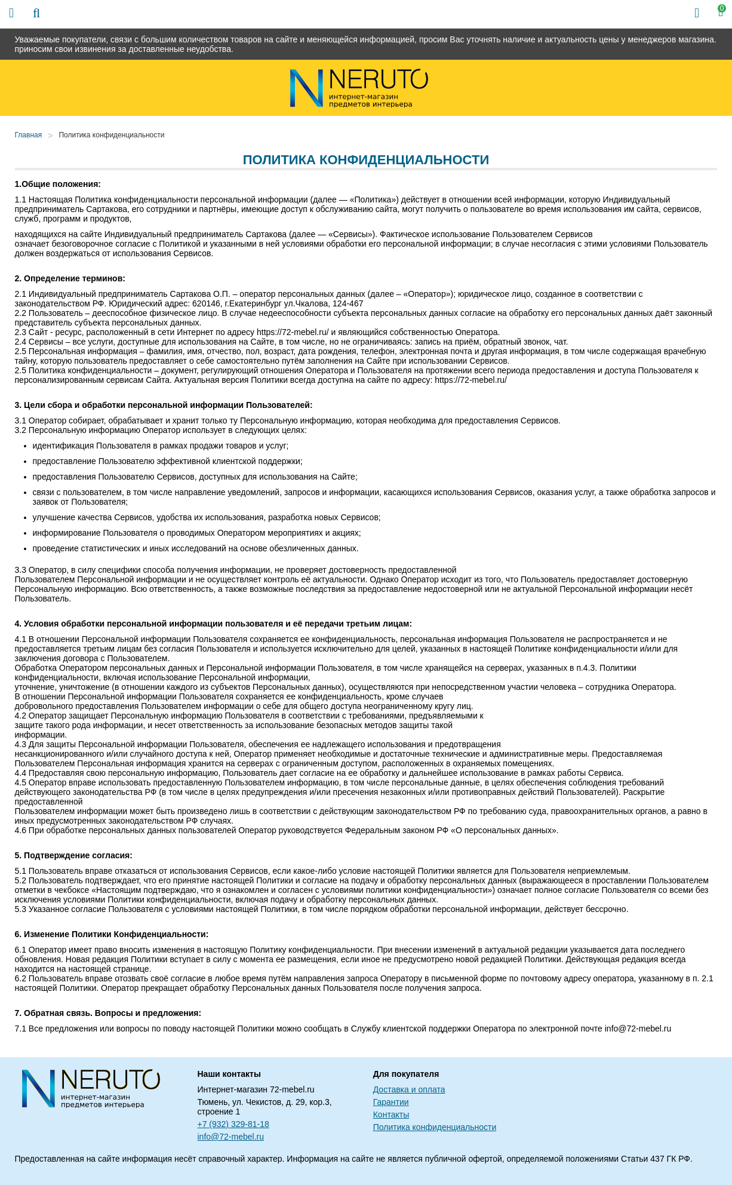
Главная (28, 135)
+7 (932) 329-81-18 (233, 1124)
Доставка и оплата (409, 1089)
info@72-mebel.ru (231, 1136)
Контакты (391, 1114)
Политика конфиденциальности (111, 135)
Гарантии (391, 1102)
